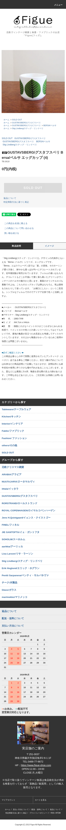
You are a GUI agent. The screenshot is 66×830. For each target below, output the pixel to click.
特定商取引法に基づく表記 (16, 202)
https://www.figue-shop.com (36, 765)
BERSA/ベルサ (49, 125)
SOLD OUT (17, 120)
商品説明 (16, 246)
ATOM (58, 813)
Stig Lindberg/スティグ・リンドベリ (27, 128)
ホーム (6, 120)
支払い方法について (21, 809)
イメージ (49, 246)
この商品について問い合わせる (17, 228)
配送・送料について (39, 809)
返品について (10, 198)
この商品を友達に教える (13, 223)
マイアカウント (8, 800)
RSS (52, 813)
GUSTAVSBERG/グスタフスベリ (26, 123)
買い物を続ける (9, 233)
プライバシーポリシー (38, 813)
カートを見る (40, 800)
